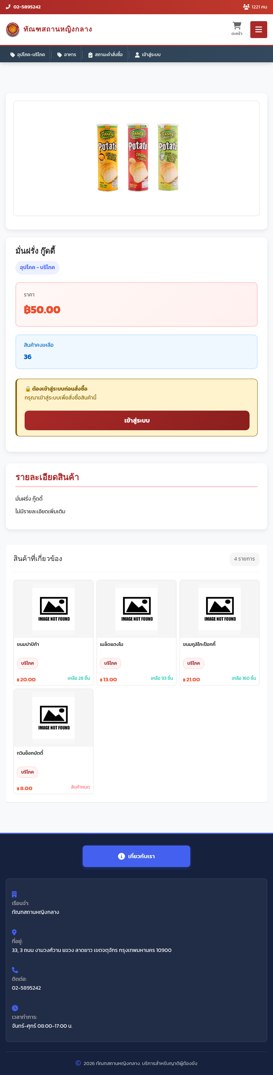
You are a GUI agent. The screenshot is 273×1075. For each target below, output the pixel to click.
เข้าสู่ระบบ (148, 54)
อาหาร (66, 54)
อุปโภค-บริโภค (27, 54)
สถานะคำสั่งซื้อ (105, 54)
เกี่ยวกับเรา (136, 856)
